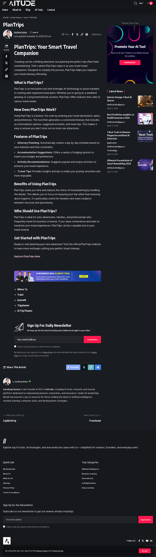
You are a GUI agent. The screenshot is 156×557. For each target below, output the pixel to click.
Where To (23, 289)
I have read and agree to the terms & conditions (39, 346)
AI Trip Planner (26, 310)
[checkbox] (16, 346)
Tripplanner (24, 305)
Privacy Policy (43, 550)
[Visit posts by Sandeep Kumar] (7, 382)
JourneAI (23, 300)
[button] (145, 550)
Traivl (21, 294)
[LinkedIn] (151, 543)
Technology (112, 151)
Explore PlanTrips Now (28, 256)
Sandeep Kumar (21, 32)
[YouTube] (147, 543)
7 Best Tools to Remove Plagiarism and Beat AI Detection (118, 135)
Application (112, 143)
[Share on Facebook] (72, 34)
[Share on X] (77, 34)
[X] (142, 543)
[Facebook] (138, 543)
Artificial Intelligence (116, 105)
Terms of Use (60, 550)
